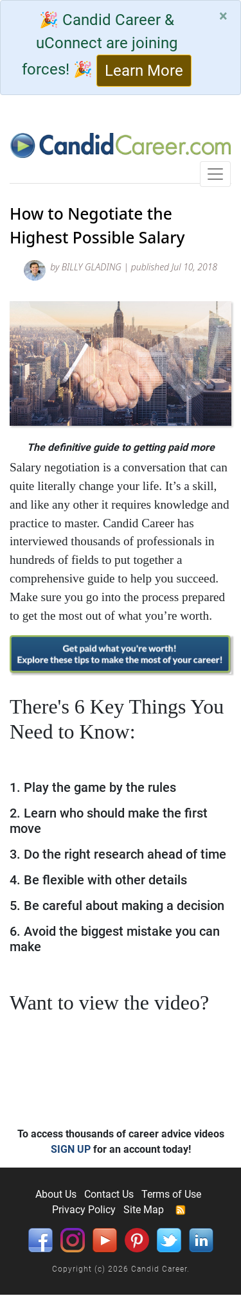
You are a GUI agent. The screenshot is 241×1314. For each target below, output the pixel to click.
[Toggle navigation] (215, 174)
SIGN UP (71, 1149)
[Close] (223, 16)
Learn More (144, 71)
